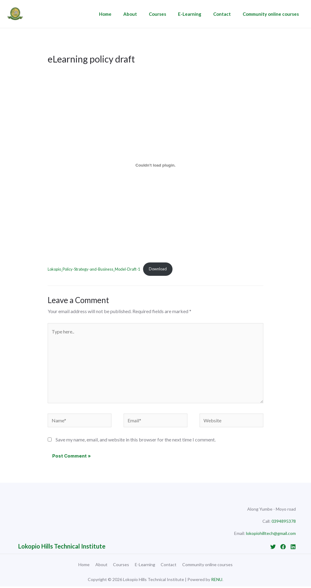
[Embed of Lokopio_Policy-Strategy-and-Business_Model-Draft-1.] (155, 165)
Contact (226, 14)
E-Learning (196, 14)
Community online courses (272, 14)
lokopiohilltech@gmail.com (271, 533)
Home (120, 14)
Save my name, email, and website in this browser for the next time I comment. (136, 439)
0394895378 (284, 521)
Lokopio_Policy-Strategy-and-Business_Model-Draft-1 (94, 268)
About (142, 14)
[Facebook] (283, 546)
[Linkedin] (293, 546)
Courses (167, 14)
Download (158, 268)
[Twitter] (273, 546)
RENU (216, 580)
